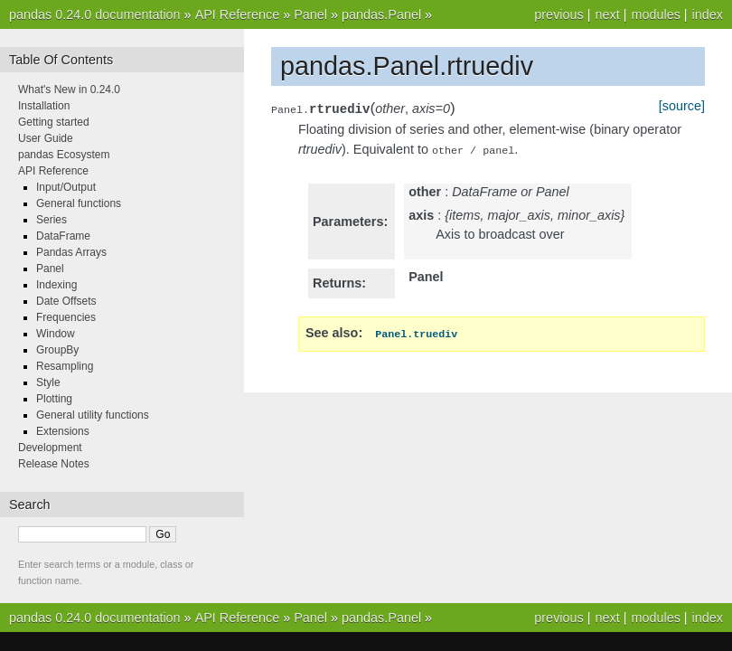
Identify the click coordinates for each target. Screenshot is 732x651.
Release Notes (53, 464)
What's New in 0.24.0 (69, 89)
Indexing (56, 284)
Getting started (53, 122)
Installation (44, 105)
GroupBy (57, 350)
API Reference (237, 14)
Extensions (62, 431)
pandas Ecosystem (63, 154)
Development (50, 447)
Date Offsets (66, 301)
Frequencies (66, 317)
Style (48, 382)
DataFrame (63, 236)
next (607, 14)
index (707, 14)
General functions (78, 203)
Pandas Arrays (71, 252)
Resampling (64, 366)
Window (55, 333)
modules (655, 14)
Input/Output (66, 187)
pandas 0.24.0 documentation (95, 14)
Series (51, 219)
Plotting (54, 398)
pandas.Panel (381, 14)
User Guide (45, 138)
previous (558, 14)
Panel (310, 14)
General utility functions (92, 415)
